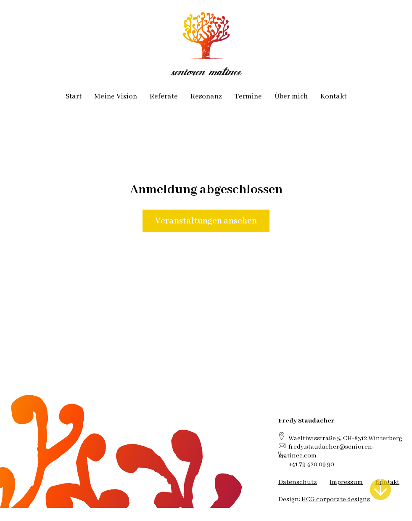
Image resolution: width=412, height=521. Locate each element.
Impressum (346, 482)
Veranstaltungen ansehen (206, 220)
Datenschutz (297, 482)
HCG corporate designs (335, 499)
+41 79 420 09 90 (311, 464)
